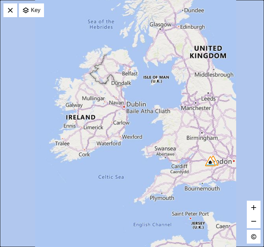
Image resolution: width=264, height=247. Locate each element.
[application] (132, 123)
